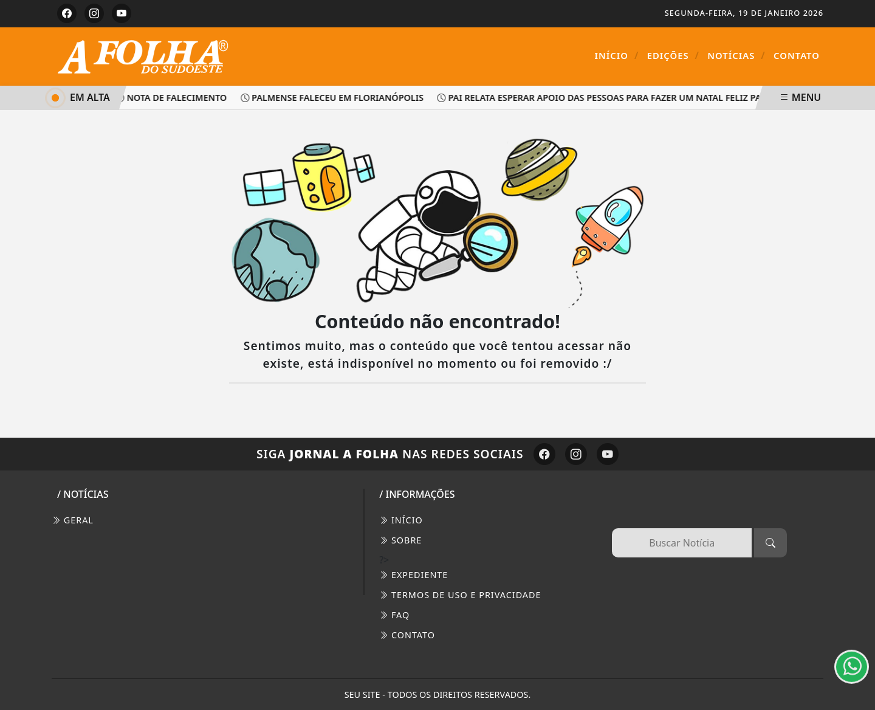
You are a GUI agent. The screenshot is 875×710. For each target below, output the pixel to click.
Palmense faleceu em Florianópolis (334, 97)
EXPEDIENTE (413, 575)
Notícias (736, 55)
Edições (673, 55)
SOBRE (400, 540)
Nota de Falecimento (173, 97)
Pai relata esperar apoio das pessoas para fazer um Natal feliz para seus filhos (635, 97)
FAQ (394, 615)
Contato (797, 55)
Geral (73, 520)
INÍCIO (401, 520)
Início (617, 55)
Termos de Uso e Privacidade (460, 595)
